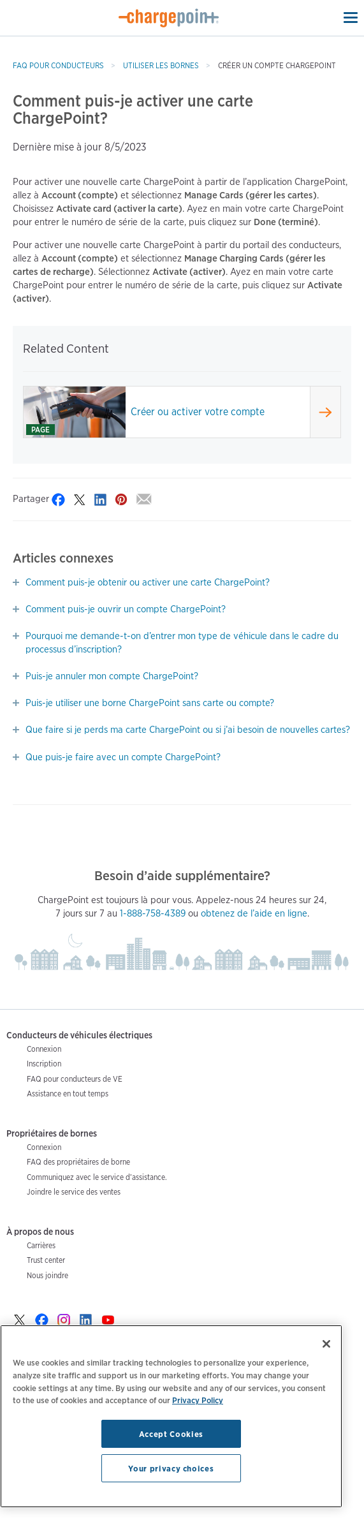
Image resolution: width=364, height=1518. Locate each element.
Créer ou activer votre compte (198, 412)
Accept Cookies (171, 1434)
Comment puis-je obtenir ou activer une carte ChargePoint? (147, 582)
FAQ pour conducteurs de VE (74, 1079)
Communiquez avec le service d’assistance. (97, 1177)
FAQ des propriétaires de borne (78, 1162)
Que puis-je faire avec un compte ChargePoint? (123, 757)
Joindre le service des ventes (73, 1192)
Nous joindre (47, 1275)
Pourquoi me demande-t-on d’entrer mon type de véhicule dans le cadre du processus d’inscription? (182, 642)
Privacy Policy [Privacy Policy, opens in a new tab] (197, 1400)
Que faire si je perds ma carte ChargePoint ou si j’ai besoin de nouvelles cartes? (187, 729)
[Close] (326, 1344)
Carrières (41, 1245)
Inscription (44, 1063)
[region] (171, 1416)
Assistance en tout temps (67, 1093)
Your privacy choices (171, 1468)
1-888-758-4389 (153, 913)
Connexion (44, 1049)
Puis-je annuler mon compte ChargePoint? (111, 676)
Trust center (46, 1260)
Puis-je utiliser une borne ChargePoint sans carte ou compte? (149, 703)
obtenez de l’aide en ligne (254, 913)
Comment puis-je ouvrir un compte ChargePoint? (125, 609)
